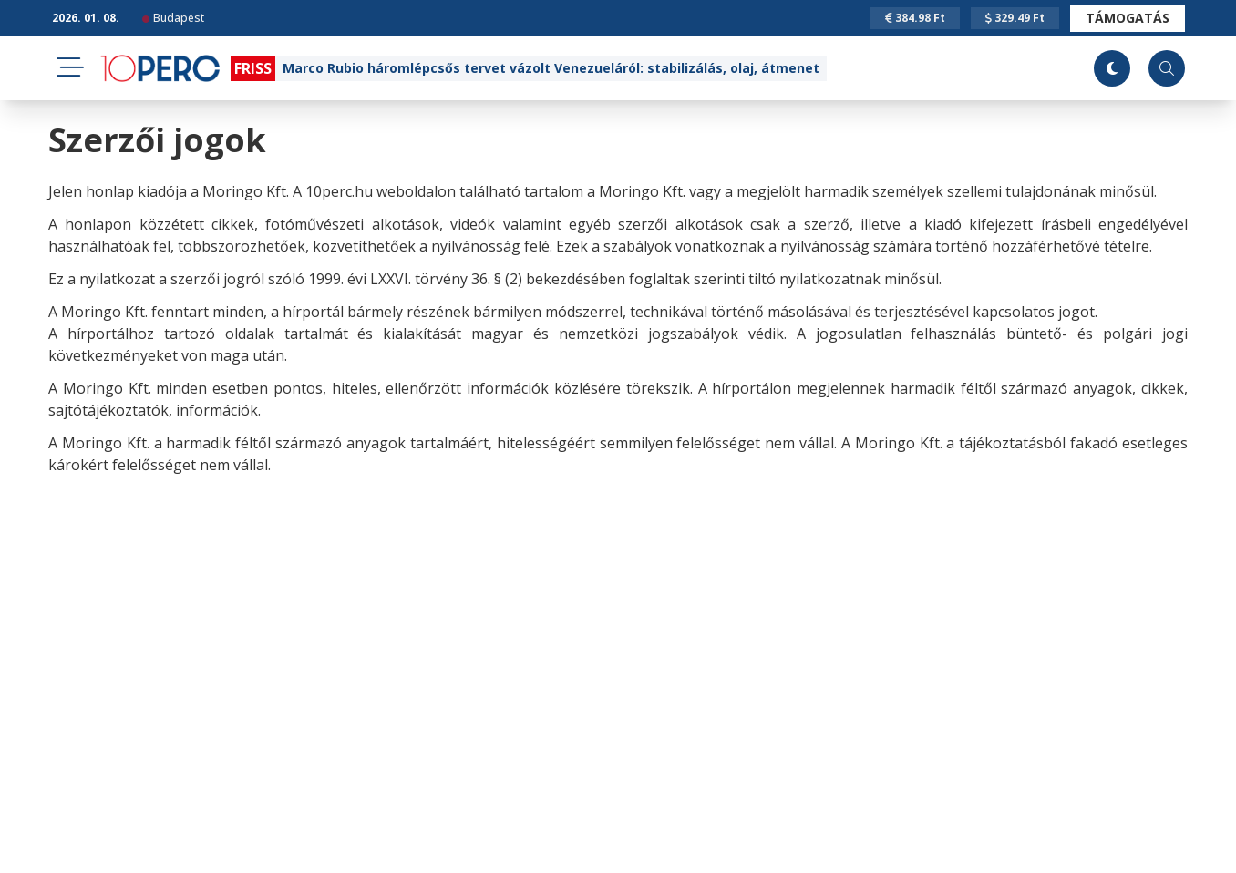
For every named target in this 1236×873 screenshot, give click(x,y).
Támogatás (1127, 17)
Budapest (173, 18)
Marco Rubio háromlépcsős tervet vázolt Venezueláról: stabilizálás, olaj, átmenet (551, 68)
